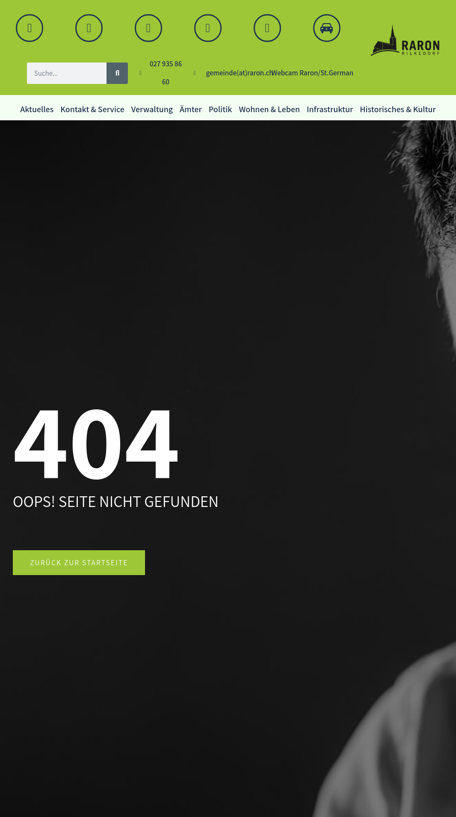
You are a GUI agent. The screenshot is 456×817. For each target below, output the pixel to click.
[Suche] (117, 73)
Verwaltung (152, 109)
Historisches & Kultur (397, 109)
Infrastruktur (330, 109)
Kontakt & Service (92, 109)
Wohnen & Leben (269, 109)
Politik (220, 109)
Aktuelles (36, 109)
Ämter (191, 109)
